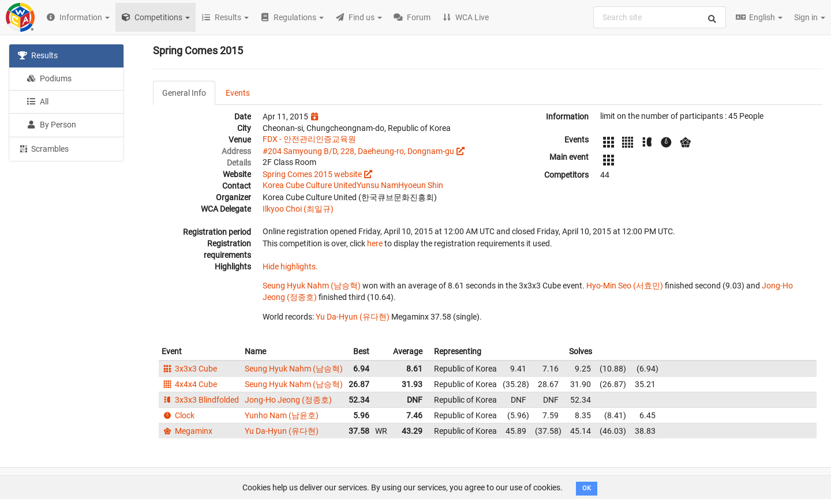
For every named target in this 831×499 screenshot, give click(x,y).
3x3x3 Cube (189, 368)
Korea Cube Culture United (310, 185)
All (37, 101)
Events (238, 92)
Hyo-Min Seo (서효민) (624, 285)
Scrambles (43, 148)
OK (586, 488)
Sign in (809, 17)
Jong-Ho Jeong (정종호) (288, 399)
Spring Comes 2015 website (312, 174)
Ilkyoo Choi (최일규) (298, 208)
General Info (184, 92)
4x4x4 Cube (189, 384)
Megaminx (187, 431)
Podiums (49, 78)
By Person (51, 124)
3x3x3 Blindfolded (200, 399)
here (375, 243)
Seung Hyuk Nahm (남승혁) (312, 285)
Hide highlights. (290, 266)
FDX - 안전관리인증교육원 (309, 139)
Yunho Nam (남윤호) (282, 415)
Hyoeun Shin (420, 185)
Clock (178, 415)
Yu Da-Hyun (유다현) (353, 316)
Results (38, 55)
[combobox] (659, 17)
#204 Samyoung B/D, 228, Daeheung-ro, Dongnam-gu (358, 151)
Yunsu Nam (377, 185)
